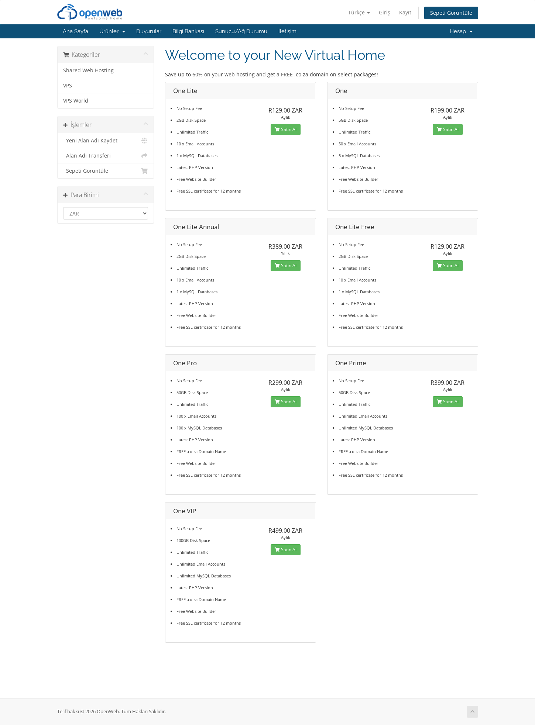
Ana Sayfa (75, 31)
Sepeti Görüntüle (451, 12)
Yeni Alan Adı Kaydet (105, 140)
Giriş (384, 12)
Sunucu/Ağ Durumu (241, 31)
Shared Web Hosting (88, 70)
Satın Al (285, 129)
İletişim (287, 31)
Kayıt (405, 12)
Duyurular (148, 31)
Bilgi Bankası (188, 31)
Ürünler (112, 31)
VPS (67, 85)
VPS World (75, 100)
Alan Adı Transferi (105, 155)
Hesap (461, 31)
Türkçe (359, 12)
